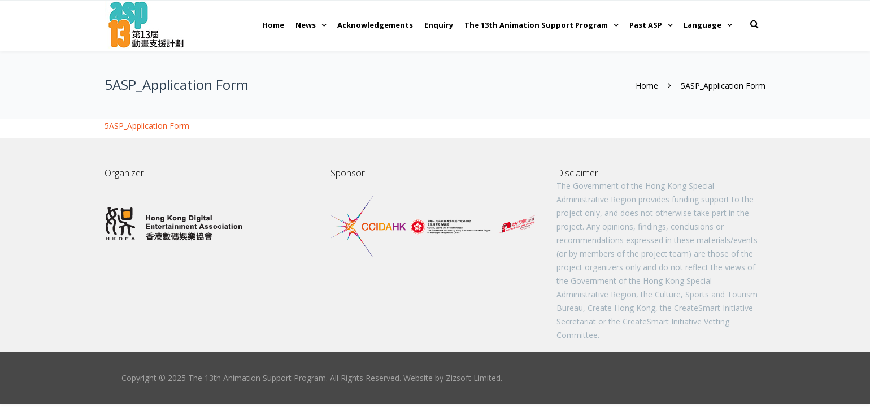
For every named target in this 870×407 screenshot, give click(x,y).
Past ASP (645, 25)
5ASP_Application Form (147, 125)
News (305, 25)
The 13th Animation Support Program (536, 25)
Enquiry (438, 25)
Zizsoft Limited (473, 378)
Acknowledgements (375, 25)
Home (273, 25)
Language (702, 25)
